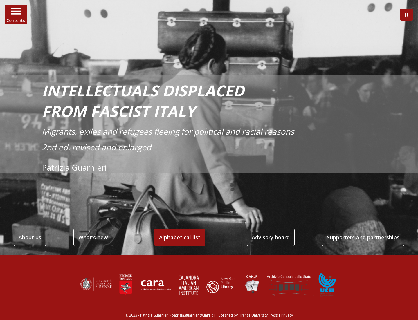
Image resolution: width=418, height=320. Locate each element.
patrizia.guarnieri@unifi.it (192, 315)
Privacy (287, 315)
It (407, 14)
